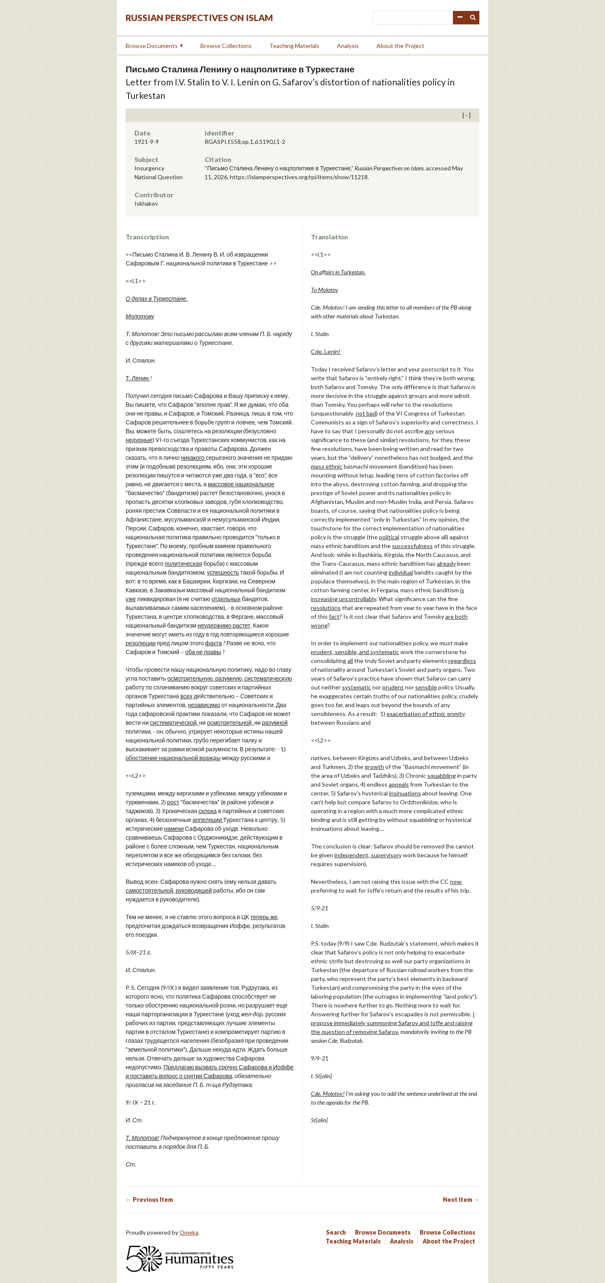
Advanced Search (459, 17)
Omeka (188, 1232)
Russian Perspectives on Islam (199, 17)
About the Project (400, 45)
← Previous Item (149, 1199)
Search (473, 17)
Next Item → (461, 1199)
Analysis (348, 45)
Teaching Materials (294, 45)
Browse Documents (152, 45)
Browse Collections (226, 45)
